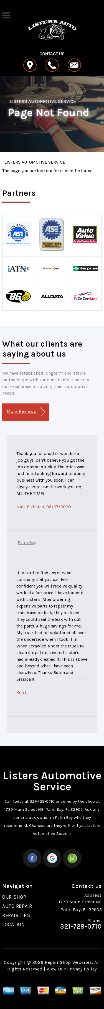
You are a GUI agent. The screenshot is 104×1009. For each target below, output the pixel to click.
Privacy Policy (82, 969)
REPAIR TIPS (16, 915)
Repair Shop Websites (68, 962)
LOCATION (13, 924)
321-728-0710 (42, 801)
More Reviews (26, 411)
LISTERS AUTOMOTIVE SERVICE (43, 101)
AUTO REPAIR (17, 906)
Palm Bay (27, 542)
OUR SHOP (14, 897)
